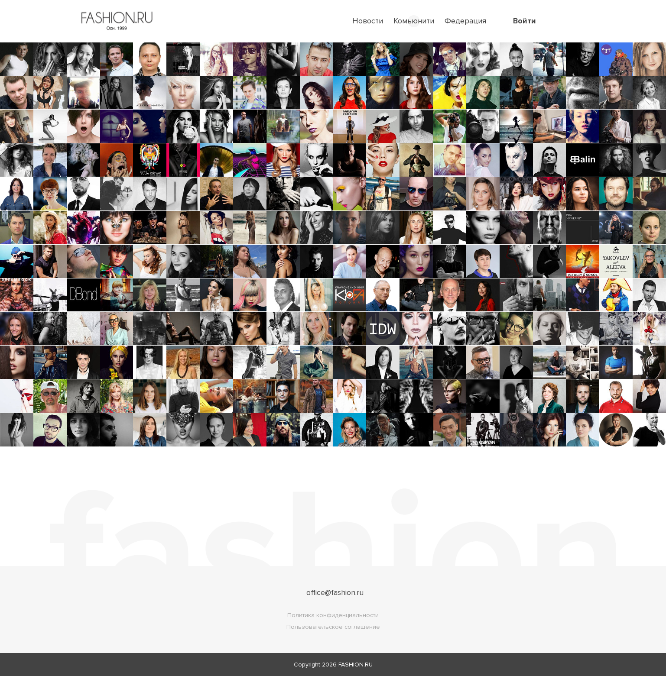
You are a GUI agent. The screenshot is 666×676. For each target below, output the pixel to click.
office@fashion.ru (334, 592)
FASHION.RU (355, 664)
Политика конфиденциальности (333, 615)
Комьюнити (413, 21)
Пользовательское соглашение (333, 627)
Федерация (465, 21)
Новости (367, 21)
